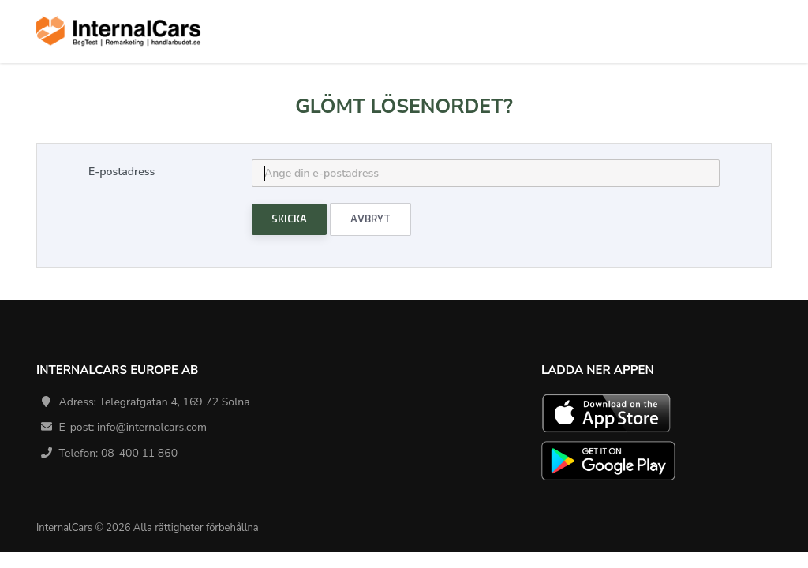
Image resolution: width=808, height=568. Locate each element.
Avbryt (370, 219)
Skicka (289, 219)
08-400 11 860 (139, 453)
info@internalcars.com (152, 427)
